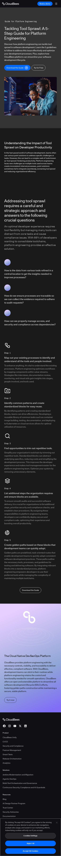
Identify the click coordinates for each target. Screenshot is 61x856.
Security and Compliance (13, 746)
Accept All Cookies (30, 852)
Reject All (30, 845)
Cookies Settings (30, 837)
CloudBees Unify (10, 737)
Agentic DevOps (9, 779)
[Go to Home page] (10, 3)
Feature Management (12, 750)
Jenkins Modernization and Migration (18, 775)
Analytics (6, 763)
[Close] (57, 824)
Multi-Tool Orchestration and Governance (20, 783)
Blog (4, 799)
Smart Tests (8, 754)
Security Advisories (11, 812)
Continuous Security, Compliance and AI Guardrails (24, 787)
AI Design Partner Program (14, 803)
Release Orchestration (12, 759)
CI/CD (5, 742)
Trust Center (8, 808)
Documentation (9, 816)
